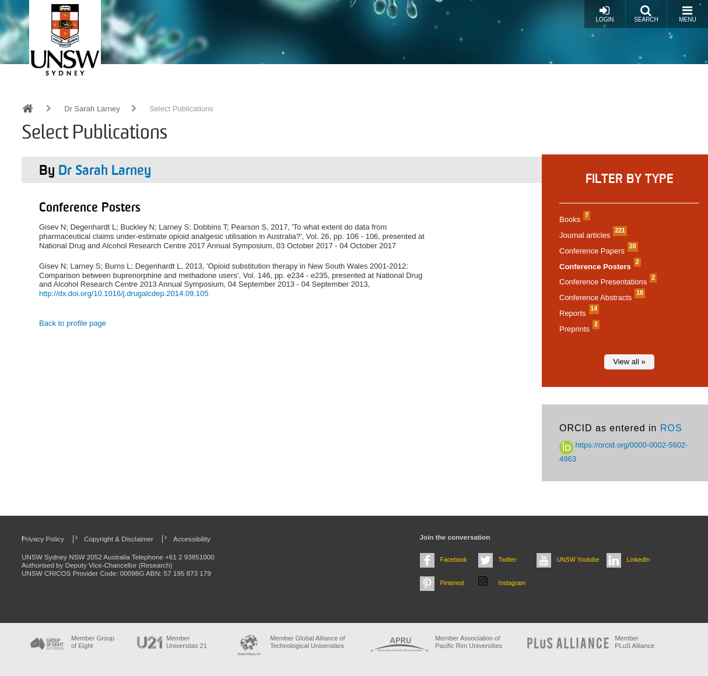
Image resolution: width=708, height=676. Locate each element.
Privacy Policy (43, 539)
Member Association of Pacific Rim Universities (468, 642)
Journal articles (591, 235)
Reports (577, 313)
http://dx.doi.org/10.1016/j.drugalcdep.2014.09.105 (124, 293)
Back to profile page (72, 323)
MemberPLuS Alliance (634, 642)
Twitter (508, 559)
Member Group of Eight (92, 642)
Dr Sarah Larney (92, 108)
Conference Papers (597, 251)
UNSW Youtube (578, 559)
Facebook (453, 559)
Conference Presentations (606, 281)
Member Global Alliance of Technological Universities (307, 642)
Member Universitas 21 (186, 642)
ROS (671, 428)
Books (573, 219)
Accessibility (192, 539)
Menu (687, 14)
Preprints (578, 329)
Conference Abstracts (600, 297)
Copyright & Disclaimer (118, 539)
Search (646, 14)
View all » (629, 361)
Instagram (512, 582)
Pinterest (452, 582)
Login (604, 14)
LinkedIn (638, 559)
